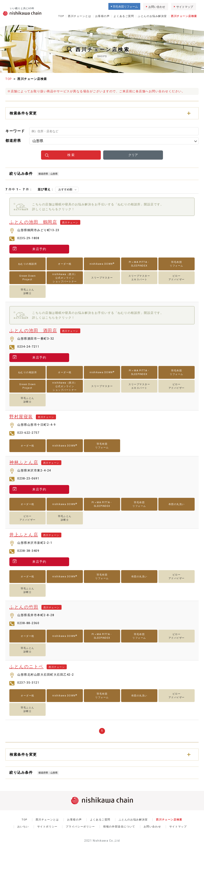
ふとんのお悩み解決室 (152, 16)
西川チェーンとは (79, 16)
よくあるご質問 (124, 16)
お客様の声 (102, 16)
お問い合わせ (156, 6)
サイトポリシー (47, 826)
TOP (61, 16)
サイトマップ (184, 6)
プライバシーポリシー (80, 826)
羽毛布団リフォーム (125, 6)
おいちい (23, 826)
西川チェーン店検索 (184, 16)
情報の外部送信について (119, 826)
